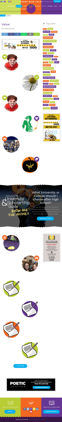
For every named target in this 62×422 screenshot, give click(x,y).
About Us (43, 1)
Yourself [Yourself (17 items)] (46, 108)
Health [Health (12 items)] (54, 59)
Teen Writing (11, 7)
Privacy (41, 419)
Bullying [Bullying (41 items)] (47, 31)
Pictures (50, 7)
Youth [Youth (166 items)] (54, 108)
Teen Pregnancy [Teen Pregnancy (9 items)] (48, 98)
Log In (51, 1)
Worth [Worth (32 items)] (52, 105)
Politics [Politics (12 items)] (46, 80)
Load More (20, 366)
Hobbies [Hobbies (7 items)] (46, 62)
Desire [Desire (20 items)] (51, 34)
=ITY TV (44, 7)
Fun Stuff (37, 7)
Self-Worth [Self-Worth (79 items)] (48, 90)
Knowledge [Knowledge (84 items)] (48, 68)
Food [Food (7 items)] (45, 53)
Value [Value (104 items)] (46, 102)
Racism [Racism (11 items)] (57, 83)
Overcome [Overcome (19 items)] (47, 74)
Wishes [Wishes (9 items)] (52, 102)
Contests (24, 10)
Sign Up (9, 411)
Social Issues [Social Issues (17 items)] (48, 92)
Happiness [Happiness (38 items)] (47, 59)
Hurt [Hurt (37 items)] (56, 62)
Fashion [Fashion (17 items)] (53, 50)
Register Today (45, 218)
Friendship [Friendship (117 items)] (48, 56)
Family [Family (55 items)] (46, 50)
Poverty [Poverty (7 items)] (46, 83)
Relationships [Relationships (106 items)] (49, 86)
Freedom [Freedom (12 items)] (50, 53)
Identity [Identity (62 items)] (47, 65)
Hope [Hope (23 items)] (51, 62)
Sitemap (44, 419)
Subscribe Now (51, 411)
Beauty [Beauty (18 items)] (50, 28)
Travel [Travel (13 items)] (56, 98)
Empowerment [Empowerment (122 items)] (50, 41)
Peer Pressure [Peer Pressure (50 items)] (49, 77)
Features (19, 7)
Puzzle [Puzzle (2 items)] (51, 83)
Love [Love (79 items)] (53, 71)
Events (25, 7)
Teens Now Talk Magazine (22, 419)
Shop (55, 7)
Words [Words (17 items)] (46, 105)
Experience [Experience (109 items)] (48, 47)
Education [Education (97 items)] (48, 37)
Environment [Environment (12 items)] (47, 44)
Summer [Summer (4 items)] (55, 96)
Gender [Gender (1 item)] (56, 56)
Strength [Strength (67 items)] (47, 96)
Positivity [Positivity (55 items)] (54, 80)
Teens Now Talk (31, 2)
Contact (47, 1)
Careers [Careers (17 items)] (54, 31)
